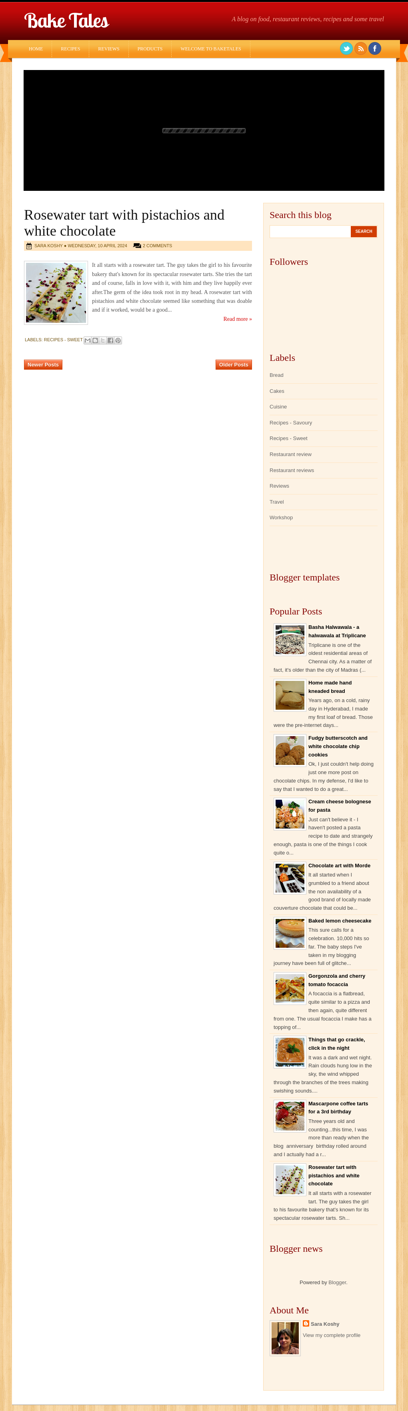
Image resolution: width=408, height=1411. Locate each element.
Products (150, 49)
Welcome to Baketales (210, 49)
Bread (277, 375)
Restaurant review (291, 454)
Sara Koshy (325, 1324)
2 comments (157, 245)
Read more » (237, 319)
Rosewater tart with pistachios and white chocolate (334, 1175)
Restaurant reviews (292, 470)
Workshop (281, 517)
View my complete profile (331, 1335)
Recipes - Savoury (291, 423)
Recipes (70, 49)
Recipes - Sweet (63, 339)
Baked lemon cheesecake (340, 921)
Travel (277, 502)
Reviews (108, 49)
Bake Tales (66, 20)
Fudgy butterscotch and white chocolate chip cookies (338, 746)
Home (36, 49)
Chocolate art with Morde (339, 866)
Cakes (277, 391)
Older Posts (233, 365)
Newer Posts (43, 365)
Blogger (337, 1282)
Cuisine (278, 407)
